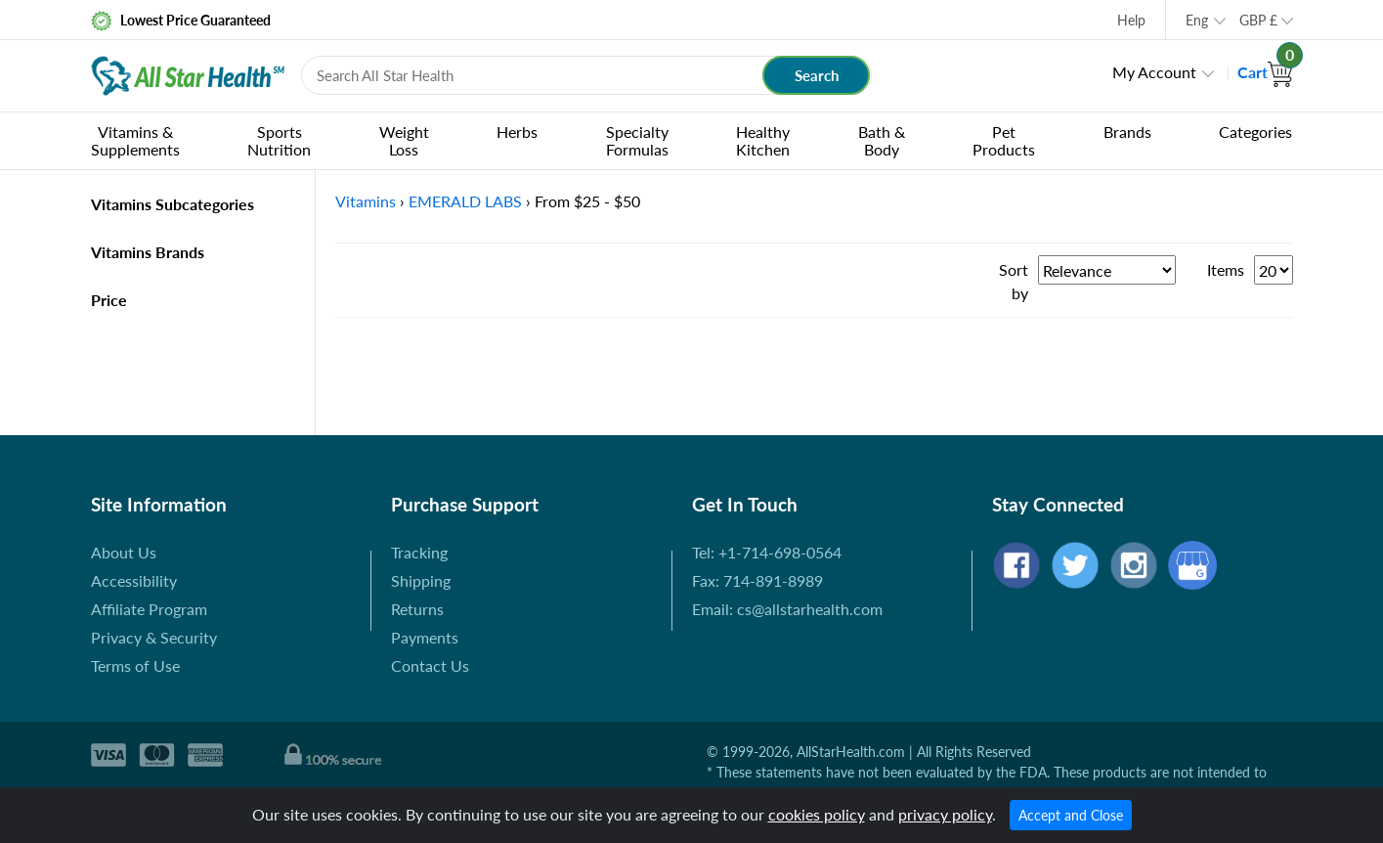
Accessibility (134, 580)
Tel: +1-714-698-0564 (767, 552)
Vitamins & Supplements (135, 140)
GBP (1258, 20)
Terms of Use (135, 665)
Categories (1255, 131)
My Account (1154, 72)
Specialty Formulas (637, 140)
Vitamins (365, 201)
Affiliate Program (149, 608)
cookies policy (816, 814)
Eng (1197, 20)
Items (1225, 269)
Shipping (421, 580)
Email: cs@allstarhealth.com (787, 608)
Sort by (1013, 281)
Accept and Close (1070, 815)
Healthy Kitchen (763, 140)
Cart (1265, 72)
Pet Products (1003, 140)
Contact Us (430, 665)
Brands (1127, 131)
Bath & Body (881, 140)
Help (1131, 20)
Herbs (517, 131)
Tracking (419, 552)
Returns (417, 608)
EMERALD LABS (465, 201)
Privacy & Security (154, 637)
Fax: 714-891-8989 (757, 580)
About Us (123, 552)
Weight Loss (404, 140)
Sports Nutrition (279, 140)
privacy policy (945, 814)
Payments (424, 637)
